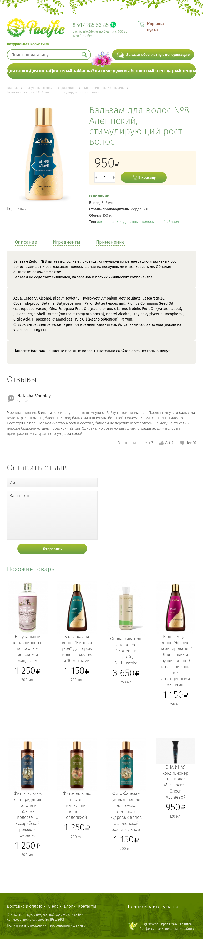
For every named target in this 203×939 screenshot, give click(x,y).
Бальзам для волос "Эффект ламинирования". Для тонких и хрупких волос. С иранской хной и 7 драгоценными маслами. (176, 660)
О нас (53, 906)
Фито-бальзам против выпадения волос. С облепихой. (77, 805)
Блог (68, 906)
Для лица (40, 71)
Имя (13, 482)
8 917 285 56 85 (91, 25)
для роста (106, 222)
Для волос (18, 71)
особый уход (168, 222)
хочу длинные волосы (136, 222)
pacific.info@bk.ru (85, 31)
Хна (74, 71)
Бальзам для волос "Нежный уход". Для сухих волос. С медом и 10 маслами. (77, 648)
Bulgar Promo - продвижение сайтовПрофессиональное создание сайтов (167, 926)
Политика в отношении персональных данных (46, 925)
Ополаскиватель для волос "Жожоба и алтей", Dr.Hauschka (126, 650)
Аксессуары (164, 71)
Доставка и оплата (25, 906)
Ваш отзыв (20, 495)
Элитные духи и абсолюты (121, 71)
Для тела (59, 71)
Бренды (187, 71)
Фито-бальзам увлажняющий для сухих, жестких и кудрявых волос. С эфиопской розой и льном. (126, 811)
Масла (85, 71)
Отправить (52, 549)
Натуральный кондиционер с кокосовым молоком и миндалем (27, 648)
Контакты (87, 906)
